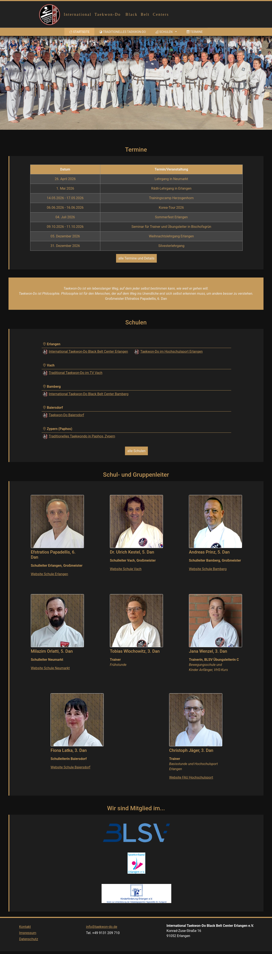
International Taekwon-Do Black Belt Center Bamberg (89, 394)
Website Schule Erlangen (49, 574)
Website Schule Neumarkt (50, 668)
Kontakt (25, 935)
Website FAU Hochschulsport (191, 777)
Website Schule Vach (126, 569)
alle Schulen (136, 451)
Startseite (80, 32)
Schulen (164, 32)
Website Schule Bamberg (208, 569)
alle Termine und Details (136, 258)
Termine (195, 32)
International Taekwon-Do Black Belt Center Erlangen (88, 351)
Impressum (27, 941)
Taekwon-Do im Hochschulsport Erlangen (171, 351)
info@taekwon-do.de (101, 935)
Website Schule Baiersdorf (70, 767)
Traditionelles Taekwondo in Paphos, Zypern (82, 436)
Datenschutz (28, 947)
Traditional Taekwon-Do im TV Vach (75, 373)
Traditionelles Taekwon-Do (122, 32)
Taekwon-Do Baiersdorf (66, 415)
